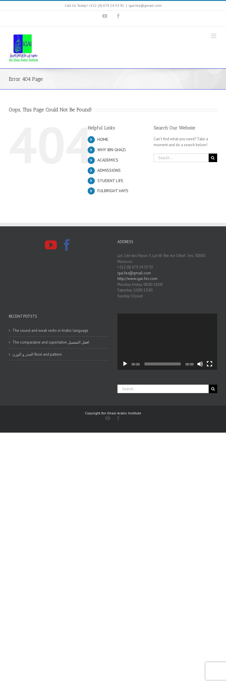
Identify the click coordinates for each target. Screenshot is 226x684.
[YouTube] (51, 245)
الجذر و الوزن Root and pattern (37, 354)
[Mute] (200, 364)
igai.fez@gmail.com (145, 5)
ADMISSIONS (109, 170)
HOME (102, 139)
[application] (167, 342)
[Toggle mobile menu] (214, 36)
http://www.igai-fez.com (137, 278)
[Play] (125, 364)
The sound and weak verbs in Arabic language (50, 330)
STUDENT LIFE (110, 180)
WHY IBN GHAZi (111, 149)
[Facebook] (67, 245)
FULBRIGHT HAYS (112, 190)
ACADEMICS (107, 160)
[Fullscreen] (209, 364)
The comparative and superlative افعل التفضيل (50, 342)
